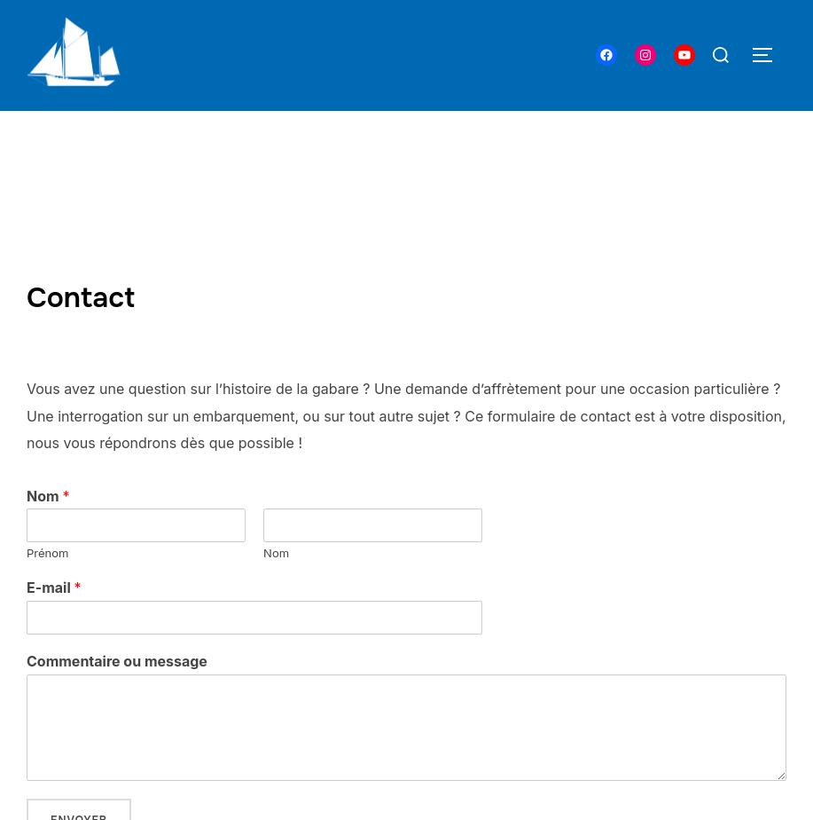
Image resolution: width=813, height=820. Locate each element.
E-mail (54, 587)
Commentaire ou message (117, 661)
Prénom (47, 553)
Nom (48, 496)
